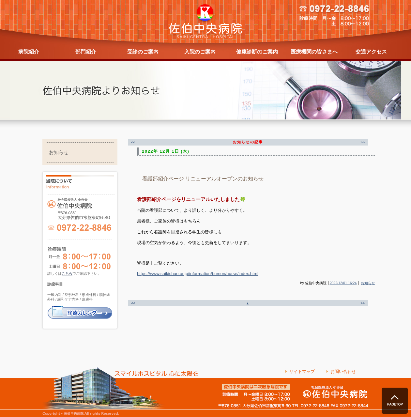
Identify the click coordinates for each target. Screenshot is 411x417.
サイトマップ (302, 371)
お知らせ (58, 152)
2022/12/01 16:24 (343, 283)
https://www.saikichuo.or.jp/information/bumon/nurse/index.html (197, 273)
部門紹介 (85, 51)
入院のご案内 (200, 51)
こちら (67, 273)
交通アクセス (371, 51)
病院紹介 (28, 51)
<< (133, 142)
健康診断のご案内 (257, 51)
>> (363, 142)
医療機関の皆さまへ (314, 51)
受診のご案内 (143, 51)
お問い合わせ (343, 371)
